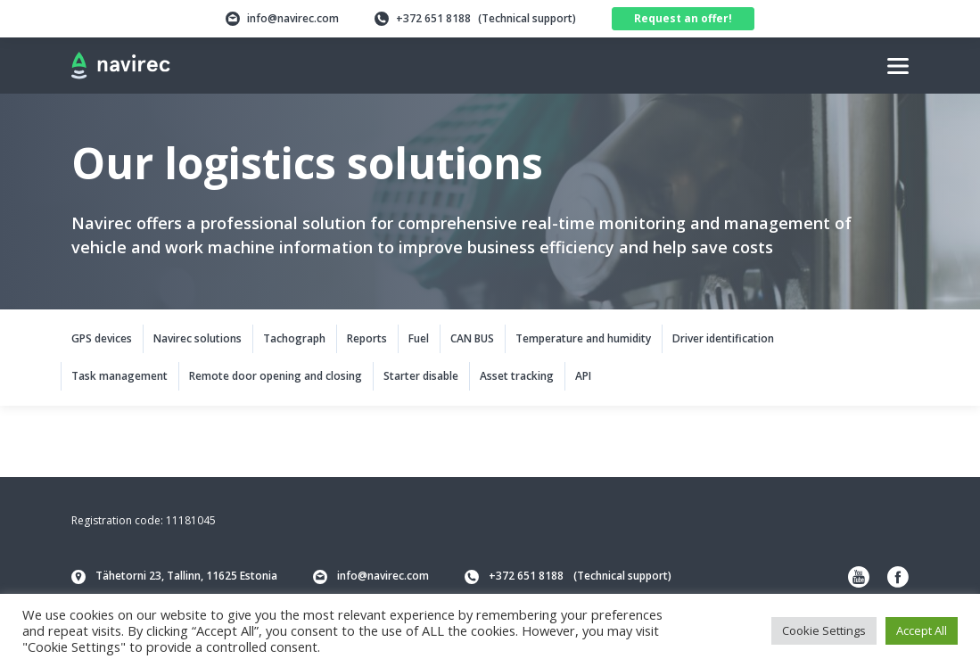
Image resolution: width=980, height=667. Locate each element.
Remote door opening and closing (275, 375)
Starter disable (420, 375)
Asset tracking (517, 375)
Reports (367, 338)
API (583, 375)
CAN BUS (472, 338)
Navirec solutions (197, 338)
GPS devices (101, 338)
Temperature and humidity (583, 338)
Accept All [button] (921, 630)
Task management (119, 375)
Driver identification (723, 338)
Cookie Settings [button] (824, 630)
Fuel (418, 338)
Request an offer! (683, 18)
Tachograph (294, 338)
